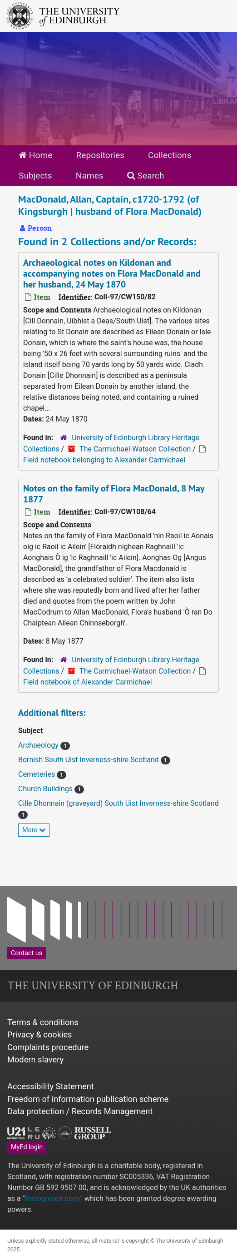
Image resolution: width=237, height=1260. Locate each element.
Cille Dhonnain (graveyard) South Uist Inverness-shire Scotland (118, 803)
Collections (169, 155)
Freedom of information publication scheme (87, 1099)
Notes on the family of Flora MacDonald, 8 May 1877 (114, 493)
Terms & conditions (43, 1022)
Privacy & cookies (39, 1034)
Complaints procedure (48, 1047)
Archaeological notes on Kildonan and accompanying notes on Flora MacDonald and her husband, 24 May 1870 (112, 273)
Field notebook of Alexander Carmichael (87, 682)
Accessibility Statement (50, 1086)
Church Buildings (46, 788)
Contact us (26, 953)
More (33, 830)
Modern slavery (35, 1059)
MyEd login (27, 1147)
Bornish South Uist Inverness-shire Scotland (89, 759)
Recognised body (52, 1198)
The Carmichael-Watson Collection (135, 449)
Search (145, 175)
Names (90, 175)
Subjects (35, 175)
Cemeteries (37, 774)
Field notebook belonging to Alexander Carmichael (104, 460)
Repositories (100, 155)
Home (35, 155)
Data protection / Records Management (80, 1111)
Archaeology (39, 745)
